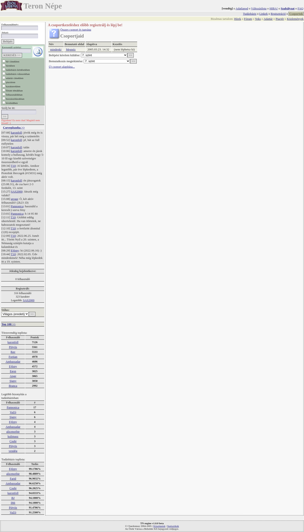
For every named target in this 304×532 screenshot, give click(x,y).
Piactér (280, 18)
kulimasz (13, 436)
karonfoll (16, 132)
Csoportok (296, 13)
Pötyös (13, 347)
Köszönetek (159, 526)
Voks (258, 18)
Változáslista (258, 8)
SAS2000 (17, 191)
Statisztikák (173, 526)
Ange (13, 376)
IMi (13, 502)
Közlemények (295, 18)
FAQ (300, 8)
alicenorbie (13, 431)
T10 (13, 165)
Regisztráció (278, 13)
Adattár (268, 18)
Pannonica (17, 206)
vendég (13, 451)
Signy (12, 381)
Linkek (263, 13)
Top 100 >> (8, 324)
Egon (13, 371)
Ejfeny (15, 250)
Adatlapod (242, 8)
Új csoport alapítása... (62, 66)
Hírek (237, 18)
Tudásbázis (249, 13)
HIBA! (273, 8)
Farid (13, 478)
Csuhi (12, 441)
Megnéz (71, 49)
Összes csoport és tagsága (75, 29)
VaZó (13, 412)
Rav (13, 352)
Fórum (248, 18)
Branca (13, 385)
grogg (14, 199)
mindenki (55, 49)
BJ (13, 498)
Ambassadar (13, 361)
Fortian (13, 356)
